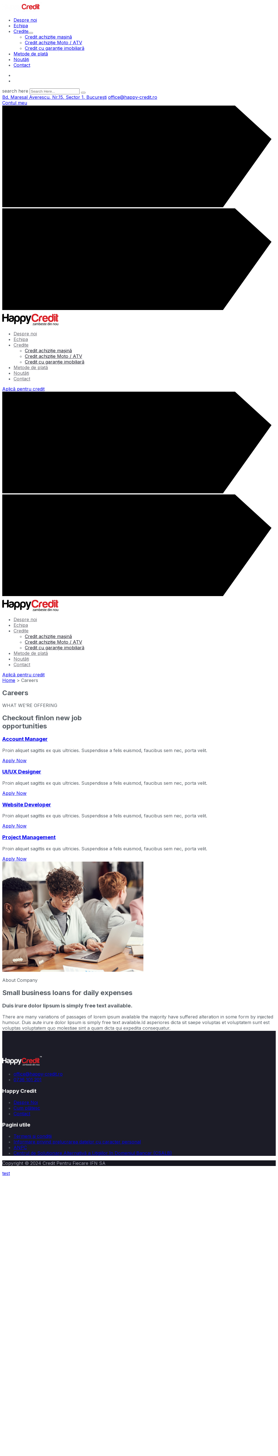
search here (15, 91)
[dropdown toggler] (31, 33)
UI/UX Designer (21, 771)
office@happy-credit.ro (38, 75)
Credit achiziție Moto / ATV (53, 42)
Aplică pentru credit (23, 389)
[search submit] (83, 92)
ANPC (20, 1147)
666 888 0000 (29, 81)
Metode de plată (31, 54)
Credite (23, 31)
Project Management (29, 837)
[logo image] (22, 10)
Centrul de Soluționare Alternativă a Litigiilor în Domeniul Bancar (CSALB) (93, 1153)
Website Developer (26, 804)
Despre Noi (26, 1102)
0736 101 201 (27, 1079)
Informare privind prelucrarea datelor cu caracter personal (77, 1142)
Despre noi (25, 20)
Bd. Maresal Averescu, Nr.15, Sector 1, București (54, 97)
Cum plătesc (27, 1108)
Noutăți (21, 59)
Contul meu (14, 103)
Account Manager (25, 739)
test (6, 1173)
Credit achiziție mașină (48, 37)
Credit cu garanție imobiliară (54, 48)
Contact (22, 65)
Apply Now (14, 760)
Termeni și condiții (33, 1136)
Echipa (21, 25)
